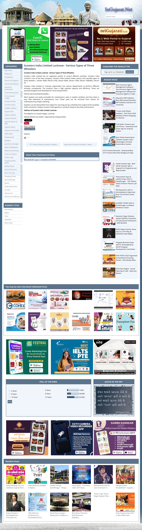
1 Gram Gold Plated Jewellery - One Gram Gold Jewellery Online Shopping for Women (126, 114)
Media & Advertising (13, 150)
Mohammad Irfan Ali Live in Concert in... (102, 486)
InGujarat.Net (13, 137)
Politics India (13, 157)
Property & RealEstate (13, 161)
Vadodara (8, 220)
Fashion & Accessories (13, 88)
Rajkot (7, 213)
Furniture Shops (13, 101)
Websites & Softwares (13, 196)
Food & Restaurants (13, 92)
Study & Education (13, 186)
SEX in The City (13, 173)
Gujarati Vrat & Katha (13, 130)
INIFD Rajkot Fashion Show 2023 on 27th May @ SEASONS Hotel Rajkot (126, 231)
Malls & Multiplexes (13, 147)
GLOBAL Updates (13, 108)
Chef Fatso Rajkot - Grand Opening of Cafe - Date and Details (126, 271)
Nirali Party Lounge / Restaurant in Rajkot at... (59, 514)
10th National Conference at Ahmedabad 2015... (35, 515)
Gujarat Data (13, 111)
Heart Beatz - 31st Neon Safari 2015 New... (81, 486)
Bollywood (13, 73)
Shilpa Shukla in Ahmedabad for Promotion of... (12, 515)
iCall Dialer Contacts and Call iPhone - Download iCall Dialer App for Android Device (126, 127)
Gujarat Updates (13, 115)
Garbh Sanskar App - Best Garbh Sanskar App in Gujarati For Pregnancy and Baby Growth (126, 166)
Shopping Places (13, 176)
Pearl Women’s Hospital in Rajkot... (37, 486)
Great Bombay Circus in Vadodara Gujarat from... (15, 486)
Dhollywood (13, 77)
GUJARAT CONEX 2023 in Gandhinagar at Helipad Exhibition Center (125, 205)
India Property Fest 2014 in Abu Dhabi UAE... (125, 514)
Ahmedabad (9, 209)
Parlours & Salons (13, 154)
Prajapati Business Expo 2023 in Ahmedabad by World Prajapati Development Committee (125, 245)
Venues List (13, 193)
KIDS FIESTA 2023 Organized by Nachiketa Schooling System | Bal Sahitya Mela (126, 257)
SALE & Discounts (13, 169)
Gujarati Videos (13, 127)
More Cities (9, 223)
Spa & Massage (13, 179)
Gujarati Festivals (13, 118)
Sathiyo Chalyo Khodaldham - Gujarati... (125, 486)
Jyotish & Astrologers (13, 144)
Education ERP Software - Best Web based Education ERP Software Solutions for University (126, 101)
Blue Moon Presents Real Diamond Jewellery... (79, 515)
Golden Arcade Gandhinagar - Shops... (58, 486)
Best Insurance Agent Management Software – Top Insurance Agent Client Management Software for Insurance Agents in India (126, 89)
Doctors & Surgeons (13, 80)
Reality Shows (13, 166)
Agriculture (13, 70)
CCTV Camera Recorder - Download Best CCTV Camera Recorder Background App (118, 151)
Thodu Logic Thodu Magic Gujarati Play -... (102, 495)
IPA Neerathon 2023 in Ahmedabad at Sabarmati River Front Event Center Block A (125, 193)
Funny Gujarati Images (13, 97)
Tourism (13, 190)
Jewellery (13, 140)
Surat (6, 216)
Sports (13, 183)
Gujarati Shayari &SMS (13, 122)
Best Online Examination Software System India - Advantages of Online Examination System (125, 140)
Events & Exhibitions (13, 84)
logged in (37, 159)
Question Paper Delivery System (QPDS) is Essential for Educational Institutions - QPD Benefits (126, 219)
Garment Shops (13, 104)
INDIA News (13, 133)
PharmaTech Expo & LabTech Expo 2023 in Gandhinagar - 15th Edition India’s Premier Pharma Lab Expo (126, 181)
